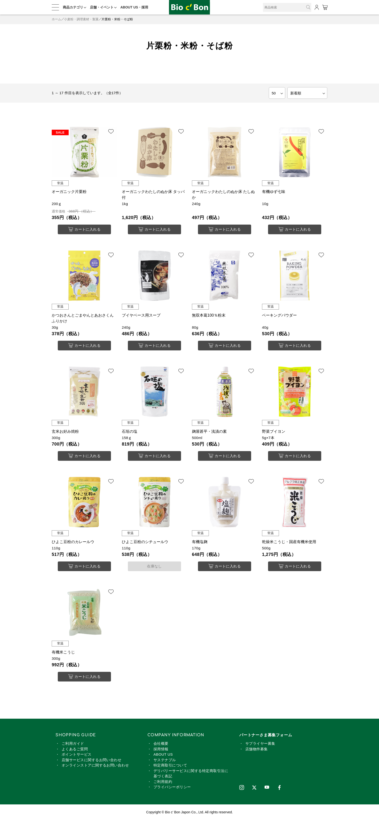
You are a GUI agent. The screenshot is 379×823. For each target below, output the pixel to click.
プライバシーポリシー (172, 790)
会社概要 (160, 747)
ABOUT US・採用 (134, 7)
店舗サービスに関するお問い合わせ (91, 763)
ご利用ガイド (73, 747)
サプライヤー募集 (260, 747)
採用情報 (160, 752)
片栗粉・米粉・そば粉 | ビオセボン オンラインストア (189, 7)
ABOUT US (163, 757)
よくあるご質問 (75, 752)
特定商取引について (170, 768)
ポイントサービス (77, 757)
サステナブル (164, 763)
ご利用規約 (162, 784)
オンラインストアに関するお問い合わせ (95, 768)
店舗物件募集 (256, 752)
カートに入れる (84, 229)
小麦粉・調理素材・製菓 (81, 19)
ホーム (56, 19)
